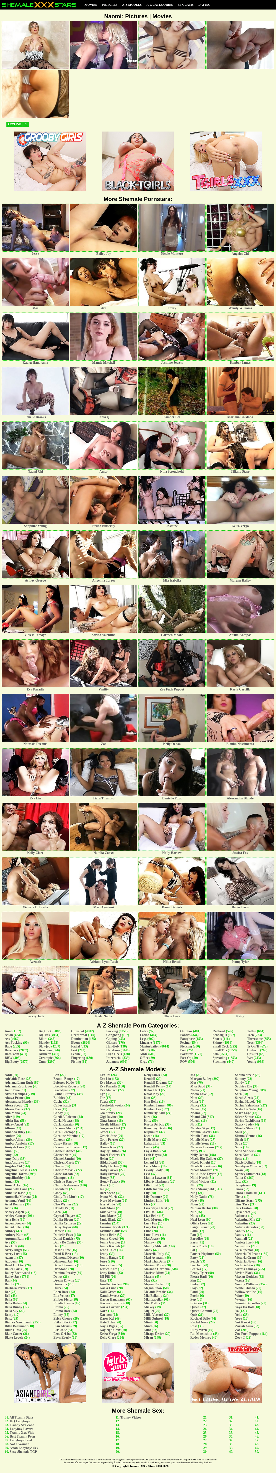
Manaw (149, 1242)
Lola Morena (153, 1219)
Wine (239, 1295)
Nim (193, 1185)
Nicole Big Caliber (203, 1158)
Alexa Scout (13, 1105)
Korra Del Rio (154, 1124)
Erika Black (62, 1322)
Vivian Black (244, 1273)
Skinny (217, 1042)
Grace (104, 1132)
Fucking (112, 1031)
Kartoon (106, 1314)
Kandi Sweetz (109, 1295)
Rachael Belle (200, 1318)
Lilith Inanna (153, 1189)
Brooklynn (61, 1090)
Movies (90, 4)
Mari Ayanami (154, 1257)
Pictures (110, 4)
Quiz (193, 1314)
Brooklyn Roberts (66, 1086)
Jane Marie (108, 1216)
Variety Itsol (244, 1242)
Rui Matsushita (201, 1334)
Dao (56, 1246)
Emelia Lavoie (64, 1303)
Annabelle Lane (16, 1189)
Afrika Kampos (16, 1094)
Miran (148, 1337)
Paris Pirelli (198, 1246)
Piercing (186, 1046)
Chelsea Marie (64, 1162)
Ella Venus (61, 1295)
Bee (7, 1292)
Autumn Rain (14, 1238)
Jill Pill (105, 1276)
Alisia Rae (12, 1120)
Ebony (75, 1042)
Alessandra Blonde (18, 1101)
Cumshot (77, 1031)
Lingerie (146, 1042)
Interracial (114, 1058)
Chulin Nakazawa (66, 1185)
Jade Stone (107, 1208)
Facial (75, 1046)
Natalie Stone (199, 1143)
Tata (238, 1181)
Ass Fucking (13, 1042)
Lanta (148, 1147)
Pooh (193, 1295)
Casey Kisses (63, 1143)
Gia (102, 1109)
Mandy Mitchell (155, 1246)
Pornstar (186, 1054)
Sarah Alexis (244, 1098)
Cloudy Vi (61, 1208)
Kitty (147, 1120)
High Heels (114, 1054)
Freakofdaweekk (111, 1105)
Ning (193, 1193)
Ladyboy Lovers (21, 1429)
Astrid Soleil (13, 1227)
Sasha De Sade (245, 1109)
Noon (194, 1204)
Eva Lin (105, 1079)
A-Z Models (132, 4)
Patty (194, 1257)
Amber (10, 1136)
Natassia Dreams (202, 1147)
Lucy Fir (150, 1227)
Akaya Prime (14, 1098)
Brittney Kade (64, 1082)
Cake (57, 1109)
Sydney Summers (247, 1174)
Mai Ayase (151, 1238)
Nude (144, 1054)
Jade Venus (108, 1212)
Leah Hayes (152, 1155)
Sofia (238, 1147)
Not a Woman (19, 1444)
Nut (193, 1212)
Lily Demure (153, 1197)
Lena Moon (152, 1166)
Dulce (58, 1288)
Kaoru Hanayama (112, 1299)
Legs (143, 1039)
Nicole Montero (201, 1170)
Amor (9, 1151)
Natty (194, 1151)
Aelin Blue (12, 1090)
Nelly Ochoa (199, 1155)
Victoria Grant (245, 1257)
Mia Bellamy (153, 1295)
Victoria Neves (245, 1261)
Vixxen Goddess (246, 1276)
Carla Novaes (63, 1120)
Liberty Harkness (156, 1181)
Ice (102, 1189)
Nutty (194, 1216)
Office (144, 1058)
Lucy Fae (150, 1223)
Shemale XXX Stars (141, 1466)
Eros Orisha (62, 1334)
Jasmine (105, 1223)
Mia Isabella (153, 1299)
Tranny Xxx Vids (22, 1432)
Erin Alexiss (62, 1326)
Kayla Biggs (108, 1326)
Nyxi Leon (197, 1219)
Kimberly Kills (154, 1113)
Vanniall (241, 1238)
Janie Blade (108, 1219)
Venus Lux (242, 1246)
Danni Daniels (64, 1238)
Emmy (58, 1314)
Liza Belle (151, 1216)
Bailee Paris (13, 1269)
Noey (193, 1200)
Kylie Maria (152, 1139)
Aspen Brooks (15, 1223)
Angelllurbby (14, 1177)
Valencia (241, 1216)
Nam (193, 1098)
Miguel (149, 1311)
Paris (194, 1242)
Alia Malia (12, 1113)
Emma (58, 1307)
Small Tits (219, 1050)
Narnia (195, 1120)
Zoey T (240, 1337)
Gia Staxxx (107, 1113)
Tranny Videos (130, 1417)
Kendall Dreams (155, 1082)
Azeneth (10, 1257)
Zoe (238, 1330)
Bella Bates (13, 1303)
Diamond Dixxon (66, 1257)
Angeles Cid (13, 1166)
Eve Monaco (108, 1090)
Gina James (108, 1120)
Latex (144, 1031)
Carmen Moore (64, 1128)
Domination (79, 1039)
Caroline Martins (66, 1136)
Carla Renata (63, 1124)
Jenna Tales (108, 1250)
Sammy (240, 1079)
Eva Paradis (108, 1086)
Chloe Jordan (63, 1174)
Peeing (185, 1042)
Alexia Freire (14, 1109)
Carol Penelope (64, 1132)
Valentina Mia (245, 1219)
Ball (7, 1280)
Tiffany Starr (244, 1200)
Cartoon (59, 1139)
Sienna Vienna (245, 1136)
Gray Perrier (109, 1139)
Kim (147, 1098)
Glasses (111, 1042)
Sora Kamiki (244, 1155)
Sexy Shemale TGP (23, 1451)
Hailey (104, 1143)
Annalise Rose (15, 1193)
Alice (8, 1117)
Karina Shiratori (112, 1303)
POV (183, 1061)
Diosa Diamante (65, 1265)
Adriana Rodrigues (18, 1086)
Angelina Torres (16, 1174)
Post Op (186, 1058)
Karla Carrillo (110, 1307)
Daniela (59, 1231)
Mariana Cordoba (157, 1269)
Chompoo (60, 1177)
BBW (8, 1058)
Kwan (148, 1136)
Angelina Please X (17, 1170)
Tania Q (240, 1177)
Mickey (149, 1307)
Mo (192, 1075)
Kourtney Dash (155, 1128)
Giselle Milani (110, 1124)
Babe (8, 1046)
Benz (8, 1318)
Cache (58, 1101)
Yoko (238, 1314)
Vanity (239, 1235)
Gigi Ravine (108, 1117)
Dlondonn (61, 1269)
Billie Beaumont (16, 1326)
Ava (7, 1242)
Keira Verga (108, 1334)
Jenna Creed (109, 1238)
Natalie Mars (199, 1139)
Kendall (149, 1079)
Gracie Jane (108, 1136)
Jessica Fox (108, 1265)
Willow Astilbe (245, 1292)
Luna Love (151, 1235)
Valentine (241, 1223)
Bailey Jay (12, 1276)
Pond (194, 1292)
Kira (147, 1117)
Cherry (59, 1166)
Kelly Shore (152, 1075)
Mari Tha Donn (155, 1261)
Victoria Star (244, 1265)
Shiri (238, 1132)
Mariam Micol (154, 1265)
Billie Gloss (13, 1330)
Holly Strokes (109, 1174)
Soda (238, 1143)
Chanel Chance (64, 1151)
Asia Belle (12, 1219)
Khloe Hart (152, 1090)
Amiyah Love (14, 1147)
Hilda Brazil (108, 1162)
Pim (193, 1280)
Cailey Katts (62, 1105)
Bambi (9, 1284)
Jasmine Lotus (110, 1231)
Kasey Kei (107, 1318)
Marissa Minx (154, 1273)
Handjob (112, 1046)
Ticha (239, 1197)
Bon (56, 1075)
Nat (193, 1124)
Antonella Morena (18, 1197)
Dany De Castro (65, 1242)
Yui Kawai (242, 1322)
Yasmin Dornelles (247, 1303)
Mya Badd (197, 1086)
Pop (193, 1299)
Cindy (58, 1193)
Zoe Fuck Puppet (247, 1334)
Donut (58, 1276)
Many (148, 1250)
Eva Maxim (108, 1082)
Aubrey (10, 1231)
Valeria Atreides (246, 1227)
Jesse (103, 1261)
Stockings (219, 1061)
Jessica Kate (108, 1269)
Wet (250, 1058)
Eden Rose (61, 1292)
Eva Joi (105, 1075)
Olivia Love (198, 1223)
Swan (239, 1170)
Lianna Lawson (155, 1177)
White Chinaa (245, 1288)
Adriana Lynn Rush (19, 1082)
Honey (104, 1177)
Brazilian (45, 1050)
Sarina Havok (245, 1101)
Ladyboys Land (21, 1440)
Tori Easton (243, 1208)
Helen (104, 1158)
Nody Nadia (198, 1197)
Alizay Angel (14, 1124)
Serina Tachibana (247, 1120)
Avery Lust (12, 1254)
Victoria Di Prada (247, 1254)
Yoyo (238, 1318)
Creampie (46, 1058)
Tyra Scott (242, 1212)
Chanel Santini (64, 1158)
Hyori (104, 1185)
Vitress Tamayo (246, 1269)
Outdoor (186, 1031)
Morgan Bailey (201, 1079)
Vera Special (244, 1250)
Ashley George (15, 1216)
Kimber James (154, 1105)
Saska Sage (243, 1113)
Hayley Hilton (110, 1151)
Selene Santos (244, 1117)
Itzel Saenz (107, 1193)
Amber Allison (15, 1139)
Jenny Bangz (109, 1257)
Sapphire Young (246, 1090)
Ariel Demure (14, 1204)
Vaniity (240, 1231)
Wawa (239, 1280)
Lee (146, 1158)
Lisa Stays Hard (155, 1208)
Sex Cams (186, 4)
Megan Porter (154, 1284)
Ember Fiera (63, 1299)
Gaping (111, 1039)
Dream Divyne (64, 1280)
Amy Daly (12, 1158)
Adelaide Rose (15, 1079)
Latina (144, 1035)
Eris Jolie (60, 1330)
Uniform (253, 1050)
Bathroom (12, 1054)
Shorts (217, 1039)
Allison (10, 1128)
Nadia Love (198, 1094)
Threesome (255, 1039)
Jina (103, 1280)
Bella (8, 1299)
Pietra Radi (198, 1276)
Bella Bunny (13, 1307)
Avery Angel (13, 1250)
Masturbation (149, 1046)
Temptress (242, 1185)
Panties (185, 1035)
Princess (196, 1303)
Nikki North (199, 1177)
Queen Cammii (201, 1311)
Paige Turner (199, 1227)
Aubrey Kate (14, 1235)
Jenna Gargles (110, 1242)
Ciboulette (61, 1189)
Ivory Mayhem (110, 1200)
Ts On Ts (253, 1046)
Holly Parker (109, 1170)
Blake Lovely (14, 1337)
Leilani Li (151, 1162)
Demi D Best (62, 1254)
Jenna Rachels (110, 1246)
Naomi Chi (198, 1117)
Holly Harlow (109, 1166)
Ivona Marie (108, 1197)
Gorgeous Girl (110, 1128)
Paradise (196, 1238)
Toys (250, 1042)
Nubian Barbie (200, 1208)
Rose (193, 1326)
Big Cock (45, 1031)
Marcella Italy (154, 1254)
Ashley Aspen (14, 1212)
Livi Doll (150, 1212)
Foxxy (104, 1101)
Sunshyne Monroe (248, 1166)
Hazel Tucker (109, 1155)
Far (102, 1098)
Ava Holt (11, 1246)
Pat (192, 1250)
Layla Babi (152, 1151)
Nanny (195, 1109)
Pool (183, 1050)
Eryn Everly (62, 1337)
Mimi (148, 1322)
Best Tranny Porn (22, 1436)
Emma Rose (62, 1311)
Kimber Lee (152, 1109)
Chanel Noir (62, 1155)
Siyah (239, 1139)
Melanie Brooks (155, 1292)
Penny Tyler (198, 1273)
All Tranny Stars (21, 1417)
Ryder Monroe (200, 1337)
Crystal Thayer (64, 1216)
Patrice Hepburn (202, 1254)
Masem (149, 1276)
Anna (9, 1181)
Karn (103, 1311)
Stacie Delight (245, 1162)
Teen (250, 1035)
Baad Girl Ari (14, 1265)
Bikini (43, 1039)
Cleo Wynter (63, 1204)
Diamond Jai (63, 1261)
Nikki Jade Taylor (203, 1174)
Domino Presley (65, 1273)
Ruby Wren (198, 1330)
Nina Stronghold (202, 1189)
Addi (8, 1075)
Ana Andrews (14, 1162)
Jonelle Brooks (110, 1284)
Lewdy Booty (153, 1170)
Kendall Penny (154, 1086)
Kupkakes (151, 1132)
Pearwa (195, 1269)
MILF (144, 1050)
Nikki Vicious (200, 1181)
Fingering (78, 1058)
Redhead (218, 1031)
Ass (7, 1039)
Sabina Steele (244, 1075)
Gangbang (113, 1035)
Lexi (147, 1174)
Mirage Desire (154, 1334)
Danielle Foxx (63, 1235)
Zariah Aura (244, 1326)
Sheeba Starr (244, 1128)
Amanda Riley (15, 1132)
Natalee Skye (199, 1128)
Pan (193, 1235)
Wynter (240, 1299)
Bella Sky (11, 1311)
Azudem (11, 1261)
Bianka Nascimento (18, 1322)
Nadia (194, 1090)
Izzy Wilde (107, 1204)
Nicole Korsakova (203, 1166)
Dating (204, 4)
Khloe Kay (151, 1094)
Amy (8, 1155)
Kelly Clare (108, 1337)
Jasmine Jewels (110, 1227)
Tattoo (251, 1031)
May (147, 1280)
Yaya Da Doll (244, 1307)
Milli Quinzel (153, 1318)
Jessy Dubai (108, 1273)
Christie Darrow (65, 1181)
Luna (148, 1231)
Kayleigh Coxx (110, 1330)
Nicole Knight (200, 1162)
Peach (194, 1261)
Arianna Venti (15, 1200)
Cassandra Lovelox (67, 1147)
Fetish (75, 1054)
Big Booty (12, 1061)
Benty (9, 1314)
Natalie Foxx (199, 1136)
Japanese (112, 1061)
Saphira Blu (243, 1086)
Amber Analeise (16, 1143)
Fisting (76, 1061)
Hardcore (113, 1050)
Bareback (11, 1050)
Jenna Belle (108, 1235)
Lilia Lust (151, 1185)
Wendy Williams (247, 1284)
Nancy (194, 1105)
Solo (215, 1054)
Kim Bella (151, 1101)
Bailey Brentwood (17, 1273)
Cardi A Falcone (65, 1117)
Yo (237, 1311)
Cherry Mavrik (64, 1170)
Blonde (44, 1042)
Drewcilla (60, 1284)
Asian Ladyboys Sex (24, 1448)
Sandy (239, 1082)
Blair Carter (13, 1334)
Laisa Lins (151, 1143)
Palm (194, 1231)
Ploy (193, 1288)
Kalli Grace (108, 1292)
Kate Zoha (107, 1322)
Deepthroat (79, 1035)
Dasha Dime (62, 1250)
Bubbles (59, 1098)
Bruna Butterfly (65, 1094)
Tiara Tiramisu (246, 1193)
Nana (194, 1101)
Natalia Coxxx (200, 1132)
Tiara (239, 1189)
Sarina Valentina (247, 1105)
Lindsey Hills (153, 1200)
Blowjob (44, 1046)
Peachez (196, 1265)
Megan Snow (153, 1288)
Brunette (45, 1054)
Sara (238, 1094)
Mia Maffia (152, 1303)
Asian (9, 1035)
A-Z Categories (159, 4)
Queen (195, 1307)
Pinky (194, 1284)
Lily (147, 1193)
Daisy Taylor (63, 1227)
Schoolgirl (219, 1035)
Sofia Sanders (245, 1151)
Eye (102, 1094)
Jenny (104, 1254)
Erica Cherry (63, 1318)
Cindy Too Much (65, 1197)
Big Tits (44, 1035)
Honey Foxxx (109, 1181)
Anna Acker (13, 1185)
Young (251, 1061)
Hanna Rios (108, 1147)
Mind (148, 1326)
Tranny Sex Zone (22, 1425)
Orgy (143, 1061)
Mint (147, 1330)
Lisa (147, 1204)
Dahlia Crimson (65, 1223)
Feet (74, 1050)
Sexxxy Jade (244, 1124)
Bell (7, 1295)
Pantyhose (187, 1039)
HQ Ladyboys (20, 1421)
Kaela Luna (108, 1288)
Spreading (219, 1058)
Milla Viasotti (153, 1314)
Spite (238, 1158)
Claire (58, 1200)
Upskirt (252, 1054)
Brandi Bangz (63, 1079)
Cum (42, 1061)
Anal (8, 1031)
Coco (57, 1212)
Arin (8, 1208)
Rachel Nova (199, 1322)
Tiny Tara (242, 1204)
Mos (193, 1082)
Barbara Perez (15, 1288)
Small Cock (220, 1046)
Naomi (195, 1113)
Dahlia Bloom (63, 1219)
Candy (58, 1113)
